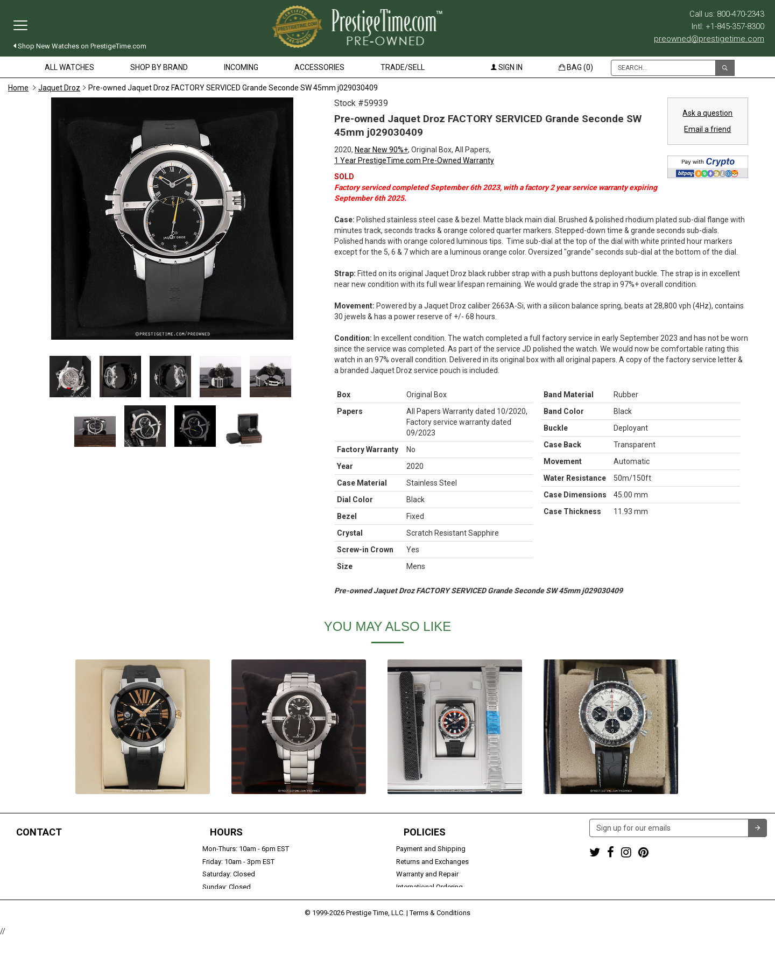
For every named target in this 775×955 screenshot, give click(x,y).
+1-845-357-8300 (34, 862)
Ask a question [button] (707, 113)
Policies (425, 832)
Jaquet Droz (59, 87)
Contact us (25, 900)
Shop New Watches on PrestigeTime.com (79, 46)
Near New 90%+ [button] (381, 149)
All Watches (69, 67)
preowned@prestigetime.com (709, 39)
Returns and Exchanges (432, 862)
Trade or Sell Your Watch (46, 887)
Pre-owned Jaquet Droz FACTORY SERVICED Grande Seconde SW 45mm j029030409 (233, 87)
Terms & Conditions (440, 930)
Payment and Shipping (431, 849)
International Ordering (429, 887)
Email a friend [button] (707, 129)
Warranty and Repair (427, 874)
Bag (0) (576, 67)
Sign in (507, 67)
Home (18, 87)
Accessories (319, 67)
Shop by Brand (159, 67)
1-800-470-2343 (33, 849)
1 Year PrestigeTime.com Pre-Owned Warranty (414, 160)
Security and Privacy (426, 900)
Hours (226, 832)
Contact (39, 832)
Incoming (241, 67)
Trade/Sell (403, 67)
